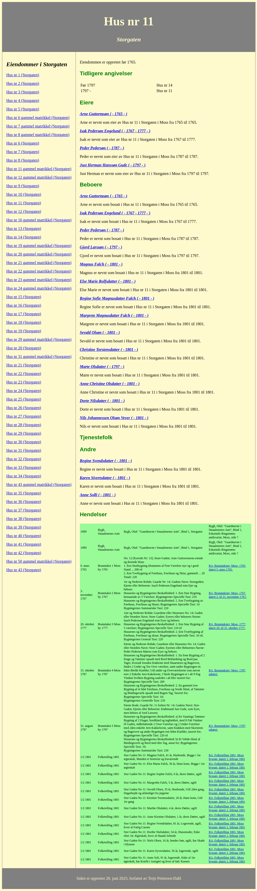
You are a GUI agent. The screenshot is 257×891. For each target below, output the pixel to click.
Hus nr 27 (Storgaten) (23, 416)
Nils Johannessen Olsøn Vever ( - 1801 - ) (114, 418)
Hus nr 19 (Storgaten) (23, 331)
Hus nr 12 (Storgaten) (23, 211)
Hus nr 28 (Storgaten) (23, 425)
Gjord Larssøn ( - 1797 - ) (101, 247)
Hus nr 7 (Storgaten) (22, 152)
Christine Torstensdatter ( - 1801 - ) (109, 349)
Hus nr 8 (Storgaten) (22, 160)
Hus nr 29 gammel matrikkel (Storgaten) (39, 339)
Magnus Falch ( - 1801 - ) (101, 264)
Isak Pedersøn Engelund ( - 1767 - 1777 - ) (115, 131)
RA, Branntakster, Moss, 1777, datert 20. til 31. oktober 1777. (227, 626)
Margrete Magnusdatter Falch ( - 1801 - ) (114, 315)
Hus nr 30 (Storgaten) (23, 442)
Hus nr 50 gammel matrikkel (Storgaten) (39, 561)
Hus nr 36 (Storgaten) (23, 501)
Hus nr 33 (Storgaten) (23, 467)
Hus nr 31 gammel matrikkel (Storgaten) (39, 356)
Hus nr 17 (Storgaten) (23, 314)
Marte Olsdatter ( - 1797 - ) (102, 366)
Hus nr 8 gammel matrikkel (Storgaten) (38, 135)
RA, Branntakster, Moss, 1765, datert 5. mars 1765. (227, 567)
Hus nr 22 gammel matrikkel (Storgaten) (39, 271)
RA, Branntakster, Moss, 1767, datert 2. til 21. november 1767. (228, 595)
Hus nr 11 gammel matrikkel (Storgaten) (38, 169)
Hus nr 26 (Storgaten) (23, 408)
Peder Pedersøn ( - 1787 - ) (102, 148)
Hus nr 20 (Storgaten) (23, 348)
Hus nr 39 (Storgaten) (23, 527)
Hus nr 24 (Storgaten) (23, 391)
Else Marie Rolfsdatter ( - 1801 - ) (108, 281)
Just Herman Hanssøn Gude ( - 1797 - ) (113, 165)
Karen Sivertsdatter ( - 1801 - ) (105, 478)
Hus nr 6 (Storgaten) (22, 143)
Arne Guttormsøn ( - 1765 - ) (103, 114)
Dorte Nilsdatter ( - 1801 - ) (102, 401)
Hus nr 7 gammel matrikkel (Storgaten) (38, 126)
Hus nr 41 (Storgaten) (23, 544)
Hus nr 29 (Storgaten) (23, 433)
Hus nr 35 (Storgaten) (23, 493)
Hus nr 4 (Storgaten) (22, 100)
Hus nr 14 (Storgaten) (23, 237)
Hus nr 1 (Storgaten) (22, 75)
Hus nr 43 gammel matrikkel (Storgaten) (39, 484)
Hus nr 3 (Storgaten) (22, 92)
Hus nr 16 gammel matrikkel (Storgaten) (39, 220)
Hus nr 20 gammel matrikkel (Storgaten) (39, 254)
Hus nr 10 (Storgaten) (23, 194)
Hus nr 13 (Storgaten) (23, 228)
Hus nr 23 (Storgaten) (23, 382)
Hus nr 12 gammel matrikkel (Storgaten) (39, 177)
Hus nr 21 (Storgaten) (23, 365)
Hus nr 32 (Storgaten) (23, 459)
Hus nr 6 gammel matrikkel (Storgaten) (38, 117)
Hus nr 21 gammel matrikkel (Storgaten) (39, 263)
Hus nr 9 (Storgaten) (22, 186)
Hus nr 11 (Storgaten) (23, 203)
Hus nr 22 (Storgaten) (23, 373)
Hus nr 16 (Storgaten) (23, 305)
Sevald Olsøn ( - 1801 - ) (100, 332)
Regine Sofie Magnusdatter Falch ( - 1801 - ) (117, 298)
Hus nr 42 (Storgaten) (23, 553)
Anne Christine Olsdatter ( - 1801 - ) (110, 383)
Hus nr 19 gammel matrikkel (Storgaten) (39, 245)
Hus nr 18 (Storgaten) (23, 322)
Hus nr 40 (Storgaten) (23, 536)
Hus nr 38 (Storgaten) (23, 519)
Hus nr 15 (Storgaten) (23, 297)
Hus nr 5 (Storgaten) (22, 109)
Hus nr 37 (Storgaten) (23, 510)
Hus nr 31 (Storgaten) (23, 450)
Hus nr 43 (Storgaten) (23, 570)
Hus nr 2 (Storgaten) (22, 83)
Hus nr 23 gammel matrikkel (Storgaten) (39, 280)
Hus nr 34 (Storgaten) (23, 476)
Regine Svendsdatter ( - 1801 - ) (106, 461)
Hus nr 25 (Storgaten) (23, 399)
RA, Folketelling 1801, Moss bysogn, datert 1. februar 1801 (227, 757)
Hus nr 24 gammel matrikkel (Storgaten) (39, 288)
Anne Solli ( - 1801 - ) (98, 495)
